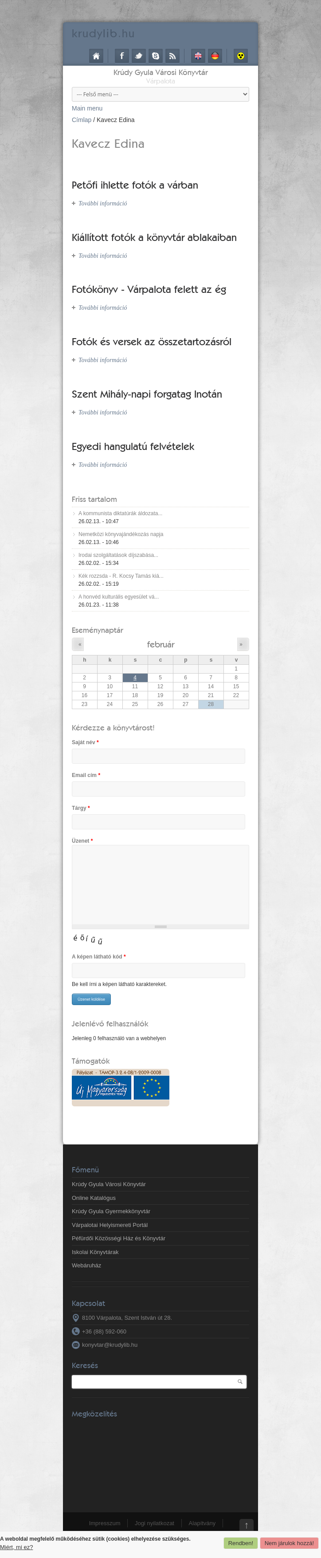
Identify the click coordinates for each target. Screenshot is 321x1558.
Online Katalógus (94, 1198)
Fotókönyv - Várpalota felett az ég (149, 289)
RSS (172, 56)
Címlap (96, 56)
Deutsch (215, 56)
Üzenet (82, 841)
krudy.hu (103, 33)
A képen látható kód (99, 957)
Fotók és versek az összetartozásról (151, 341)
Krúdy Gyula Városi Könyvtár (161, 72)
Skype (156, 56)
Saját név (85, 742)
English (198, 56)
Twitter (139, 56)
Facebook (122, 56)
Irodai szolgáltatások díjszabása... (118, 555)
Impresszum (105, 1523)
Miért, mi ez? (16, 1547)
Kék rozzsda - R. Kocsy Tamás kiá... (121, 576)
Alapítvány (202, 1523)
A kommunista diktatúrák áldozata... (120, 513)
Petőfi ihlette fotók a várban (135, 184)
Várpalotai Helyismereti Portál (110, 1225)
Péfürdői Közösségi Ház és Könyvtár (118, 1238)
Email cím (86, 775)
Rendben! (240, 1543)
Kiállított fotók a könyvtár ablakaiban (154, 237)
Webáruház (86, 1265)
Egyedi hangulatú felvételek (133, 446)
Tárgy (81, 808)
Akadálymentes (241, 56)
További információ (102, 203)
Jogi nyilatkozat (154, 1523)
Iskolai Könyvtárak (95, 1252)
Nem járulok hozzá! (289, 1543)
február (160, 644)
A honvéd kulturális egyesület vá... (118, 597)
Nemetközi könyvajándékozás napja (120, 534)
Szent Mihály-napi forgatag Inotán (147, 393)
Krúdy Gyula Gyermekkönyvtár (111, 1211)
